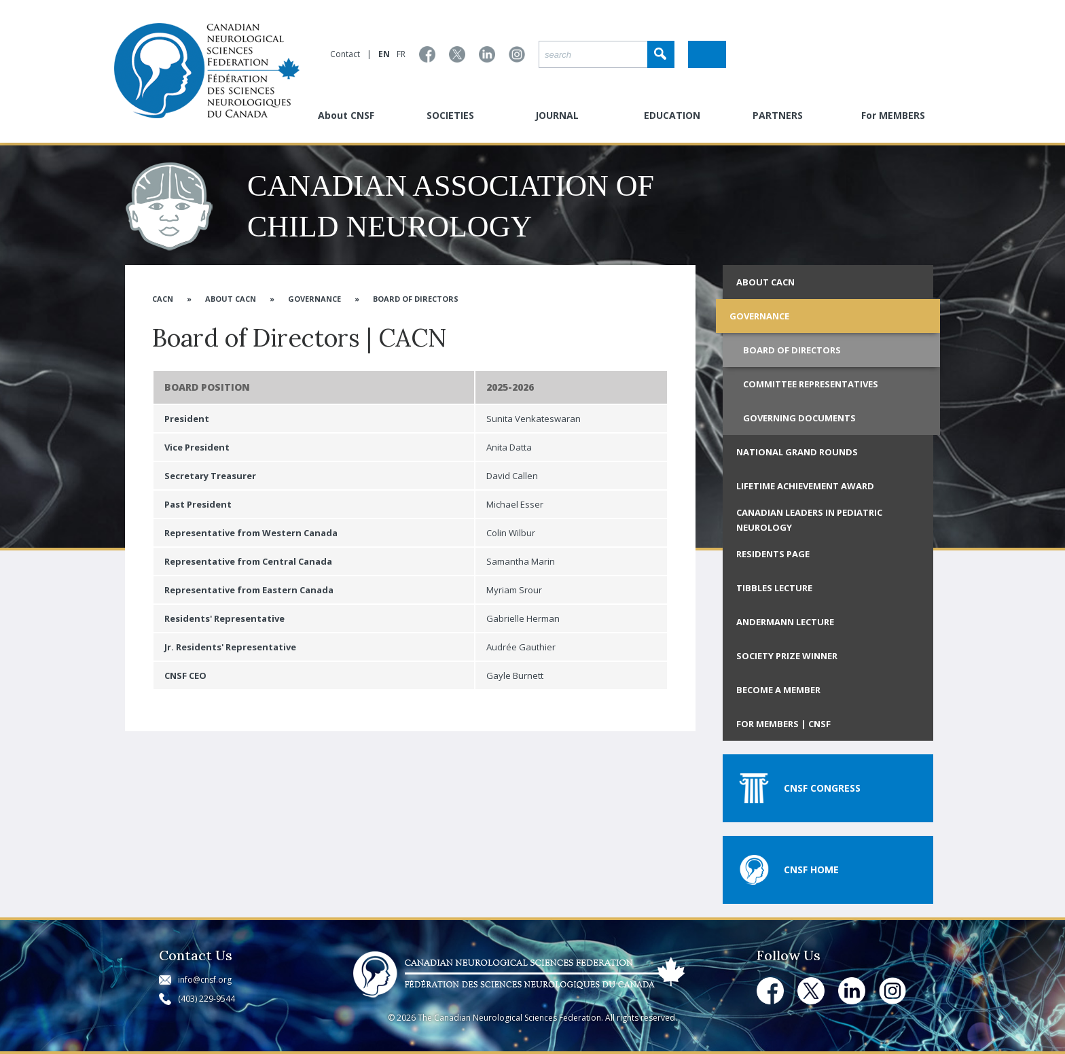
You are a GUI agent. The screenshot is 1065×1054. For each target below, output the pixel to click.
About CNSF (346, 115)
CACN (162, 299)
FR (401, 54)
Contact (345, 54)
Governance (314, 299)
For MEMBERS (893, 115)
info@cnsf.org (205, 979)
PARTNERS (778, 115)
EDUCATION (672, 115)
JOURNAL (557, 115)
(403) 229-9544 (206, 998)
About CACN (230, 299)
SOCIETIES (450, 115)
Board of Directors (415, 299)
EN (384, 54)
